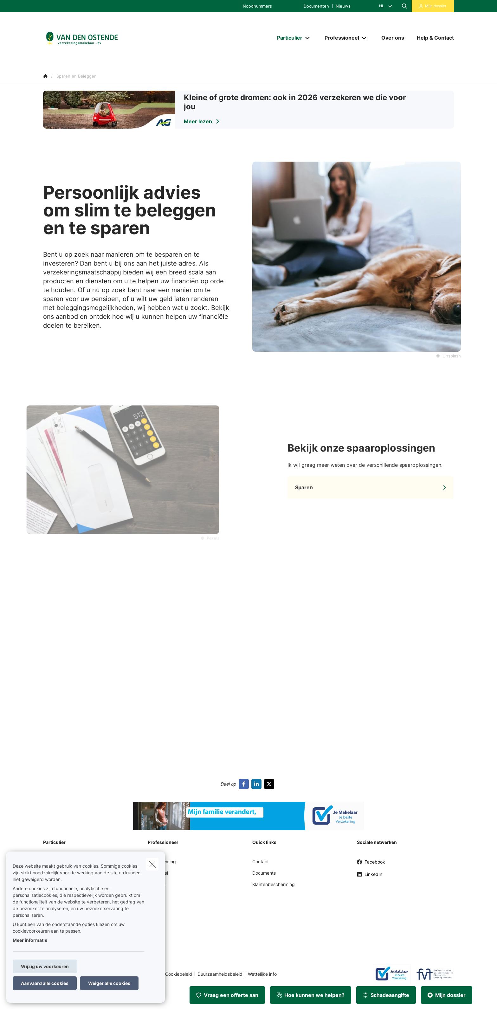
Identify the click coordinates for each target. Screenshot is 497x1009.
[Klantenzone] (433, 6)
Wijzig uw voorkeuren (45, 966)
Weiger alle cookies (109, 983)
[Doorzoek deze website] (404, 6)
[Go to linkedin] (257, 784)
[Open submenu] (308, 38)
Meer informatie (30, 940)
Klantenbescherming (273, 884)
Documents (264, 873)
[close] (152, 864)
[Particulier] (287, 37)
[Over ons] (392, 37)
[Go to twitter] (270, 784)
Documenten (316, 6)
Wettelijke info (262, 974)
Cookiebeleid (178, 974)
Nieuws (343, 6)
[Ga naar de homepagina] (106, 38)
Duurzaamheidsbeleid (219, 974)
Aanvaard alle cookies (44, 983)
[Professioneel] (339, 37)
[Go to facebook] (245, 784)
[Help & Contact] (432, 37)
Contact (260, 861)
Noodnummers (257, 6)
